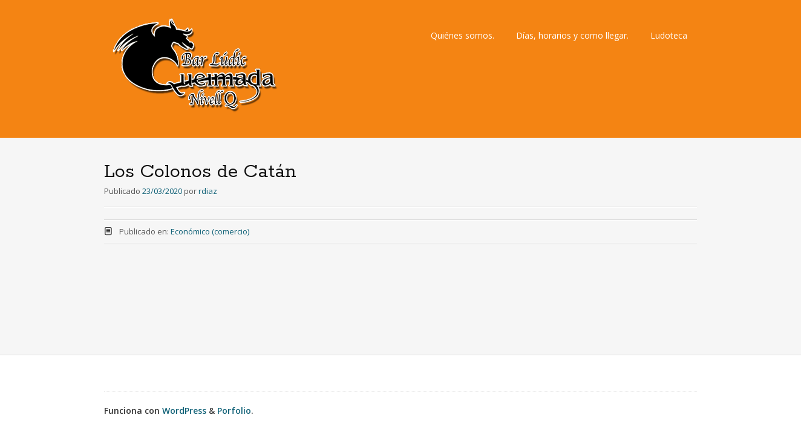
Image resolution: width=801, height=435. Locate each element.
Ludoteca (668, 35)
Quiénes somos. (462, 35)
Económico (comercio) (210, 231)
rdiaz (207, 190)
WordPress (184, 410)
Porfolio (234, 410)
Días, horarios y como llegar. (572, 35)
